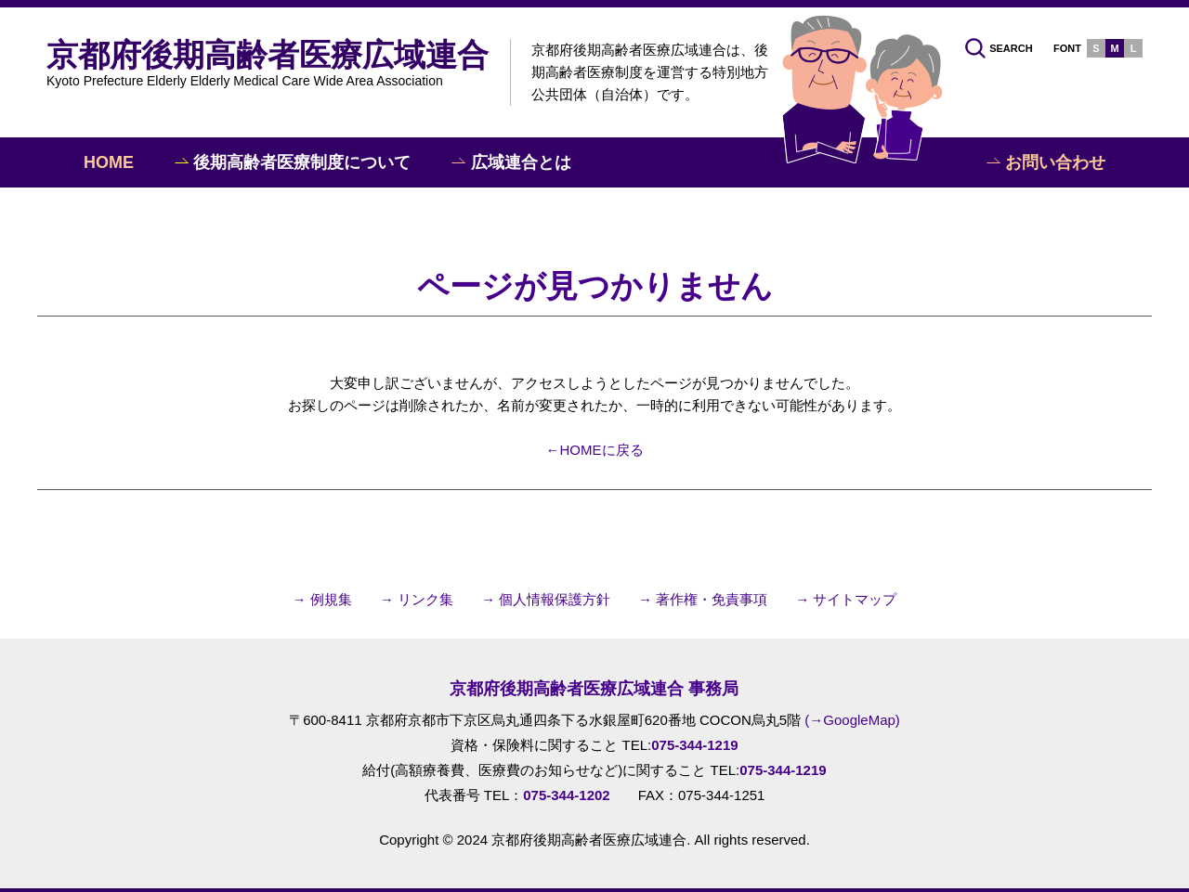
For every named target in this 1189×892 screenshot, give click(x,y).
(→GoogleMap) (852, 720)
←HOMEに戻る (595, 450)
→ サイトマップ (845, 599)
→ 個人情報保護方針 (545, 599)
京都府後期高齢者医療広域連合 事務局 (594, 688)
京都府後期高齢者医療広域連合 (267, 62)
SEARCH (999, 48)
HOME (109, 162)
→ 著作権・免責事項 (702, 599)
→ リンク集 (416, 599)
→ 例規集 (322, 599)
